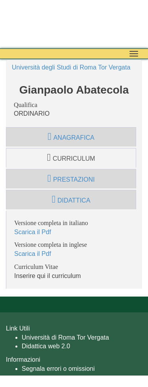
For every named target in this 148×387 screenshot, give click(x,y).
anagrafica (71, 137)
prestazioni (71, 178)
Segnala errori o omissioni (58, 368)
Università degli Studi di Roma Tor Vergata (71, 67)
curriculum (71, 157)
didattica (71, 199)
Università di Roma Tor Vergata (65, 337)
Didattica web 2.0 (46, 346)
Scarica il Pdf (32, 232)
